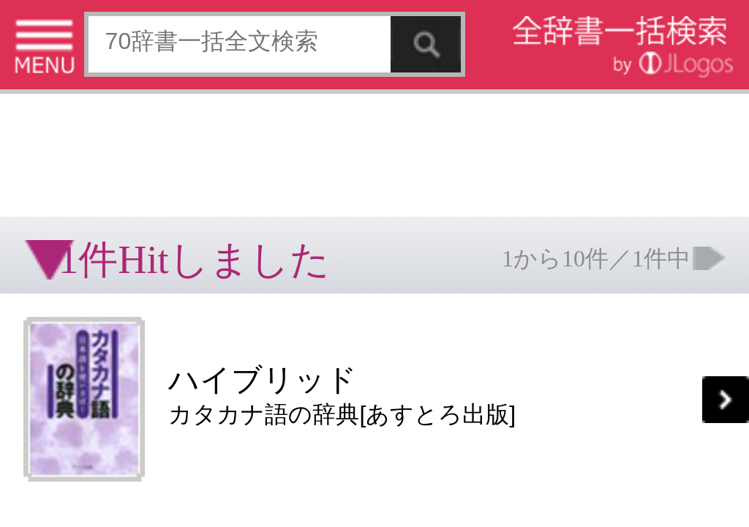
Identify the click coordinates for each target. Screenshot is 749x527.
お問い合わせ (178, 230)
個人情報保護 (126, 230)
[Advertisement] (117, 47)
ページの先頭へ (180, 277)
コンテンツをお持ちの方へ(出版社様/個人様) (84, 240)
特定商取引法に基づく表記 (51, 230)
